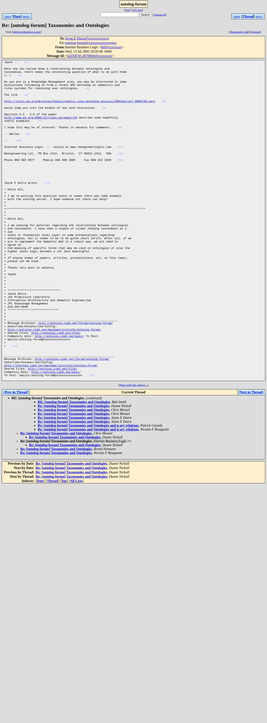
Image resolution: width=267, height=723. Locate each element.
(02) (20, 78)
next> (27, 16)
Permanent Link (239, 31)
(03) (88, 94)
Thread (248, 16)
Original (255, 31)
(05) (164, 110)
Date (17, 16)
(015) (15, 403)
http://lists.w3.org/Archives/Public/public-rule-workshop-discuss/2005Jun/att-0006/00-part (79, 110)
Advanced (160, 14)
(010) (18, 157)
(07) (40, 133)
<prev (7, 16)
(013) (120, 180)
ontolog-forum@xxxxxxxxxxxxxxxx (91, 43)
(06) (104, 118)
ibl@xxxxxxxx (111, 47)
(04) (27, 102)
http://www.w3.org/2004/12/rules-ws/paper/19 (40, 129)
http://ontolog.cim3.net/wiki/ (59, 391)
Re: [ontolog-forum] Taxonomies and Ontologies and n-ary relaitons (88, 489)
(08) (120, 141)
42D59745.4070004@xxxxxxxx (89, 56)
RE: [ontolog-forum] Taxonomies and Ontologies (74, 466)
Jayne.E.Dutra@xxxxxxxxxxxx (87, 38)
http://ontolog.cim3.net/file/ (56, 387)
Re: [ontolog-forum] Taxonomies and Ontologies (73, 470)
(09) (28, 149)
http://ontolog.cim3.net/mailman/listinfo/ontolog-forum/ (54, 384)
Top (127, 10)
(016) (91, 438)
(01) (27, 63)
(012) (120, 172)
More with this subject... (133, 449)
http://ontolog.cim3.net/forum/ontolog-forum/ (75, 376)
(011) (120, 165)
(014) (47, 208)
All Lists (137, 10)
